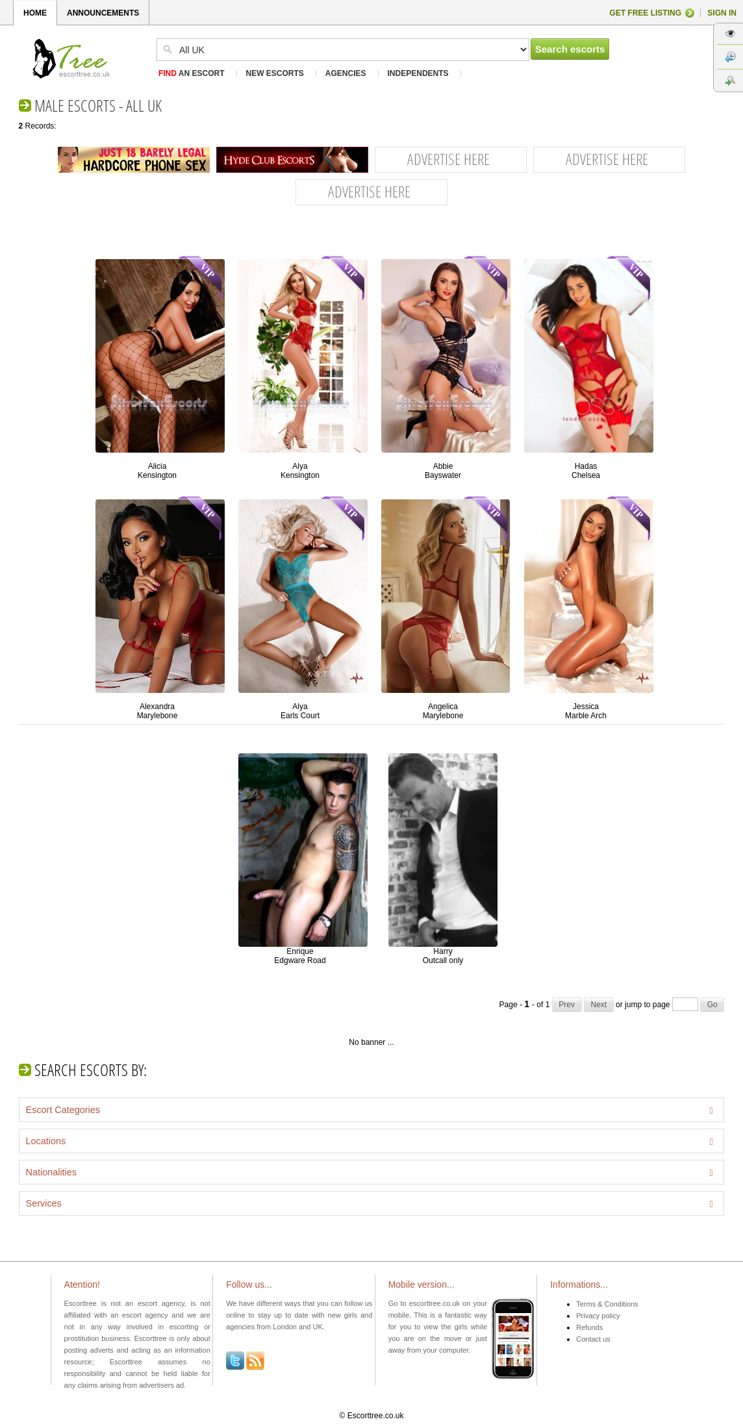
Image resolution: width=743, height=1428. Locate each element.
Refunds (589, 1327)
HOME (35, 13)
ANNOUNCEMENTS (103, 13)
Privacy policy (598, 1316)
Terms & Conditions (607, 1304)
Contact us (593, 1339)
